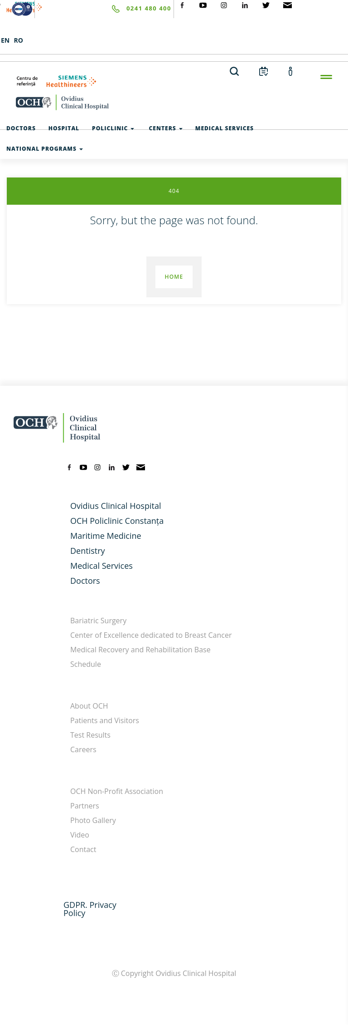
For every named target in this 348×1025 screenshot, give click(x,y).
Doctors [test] (21, 128)
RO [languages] (18, 40)
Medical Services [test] (224, 128)
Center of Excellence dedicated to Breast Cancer (151, 635)
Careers (83, 749)
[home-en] (174, 102)
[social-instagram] (223, 4)
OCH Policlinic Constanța (117, 520)
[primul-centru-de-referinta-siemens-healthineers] (174, 81)
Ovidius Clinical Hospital (115, 505)
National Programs (44, 149)
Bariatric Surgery (98, 621)
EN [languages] (5, 40)
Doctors (85, 580)
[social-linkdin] (245, 4)
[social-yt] (203, 4)
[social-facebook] (182, 4)
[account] (291, 71)
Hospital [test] (63, 128)
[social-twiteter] (266, 4)
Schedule (85, 664)
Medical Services (101, 565)
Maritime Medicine (105, 535)
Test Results (90, 735)
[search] (234, 71)
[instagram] (97, 466)
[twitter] (126, 466)
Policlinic (113, 128)
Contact (83, 849)
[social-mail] (287, 4)
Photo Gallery (93, 820)
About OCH (89, 706)
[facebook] (69, 466)
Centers (164, 128)
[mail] (140, 466)
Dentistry (87, 550)
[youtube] (83, 466)
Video (79, 835)
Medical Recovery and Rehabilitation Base (140, 650)
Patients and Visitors (104, 720)
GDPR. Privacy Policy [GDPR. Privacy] (89, 908)
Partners (84, 806)
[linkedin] (112, 466)
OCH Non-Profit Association (116, 791)
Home (173, 277)
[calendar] (263, 71)
